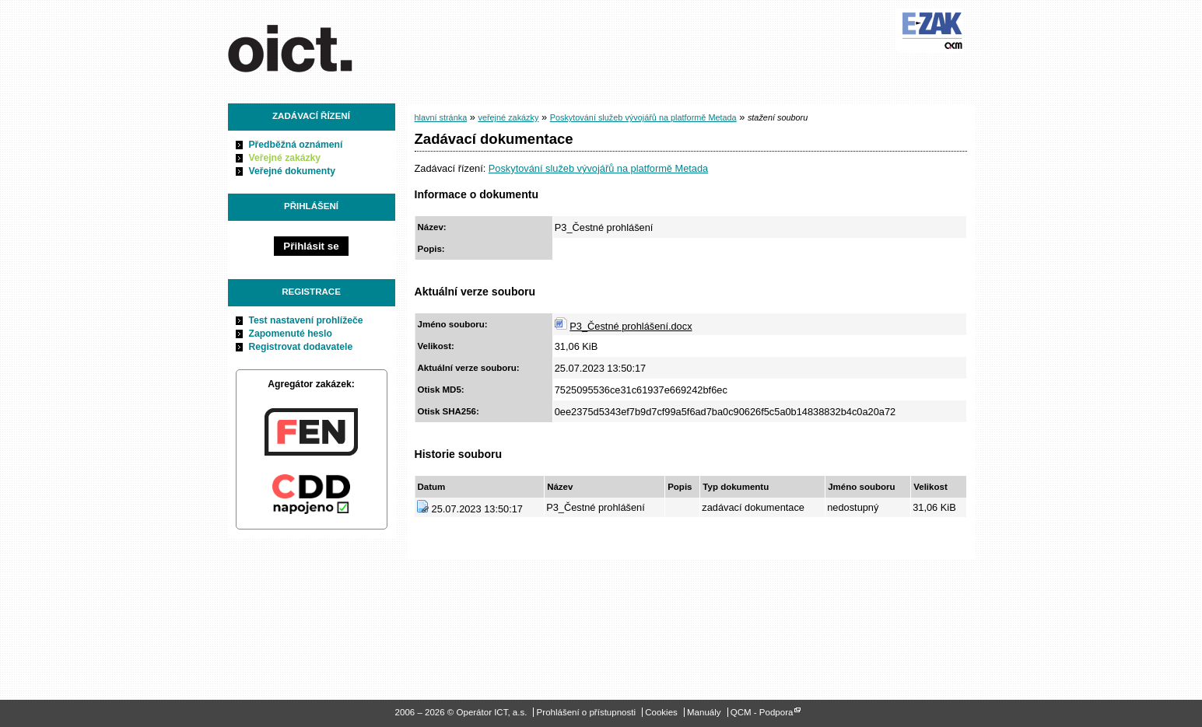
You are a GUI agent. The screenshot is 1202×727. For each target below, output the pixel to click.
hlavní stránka (441, 117)
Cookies (661, 712)
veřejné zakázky (508, 117)
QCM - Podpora (762, 712)
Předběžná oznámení (296, 144)
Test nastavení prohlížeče (306, 320)
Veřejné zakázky (285, 157)
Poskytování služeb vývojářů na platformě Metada (643, 117)
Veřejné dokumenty (292, 171)
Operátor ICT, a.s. (315, 46)
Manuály (704, 712)
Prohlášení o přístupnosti (586, 712)
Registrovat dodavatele (301, 346)
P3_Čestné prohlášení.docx (630, 326)
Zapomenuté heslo (290, 333)
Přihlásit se (310, 246)
